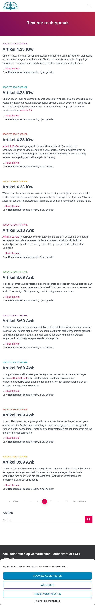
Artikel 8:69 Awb (18, 277)
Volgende (78, 501)
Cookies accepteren (47, 575)
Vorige (14, 501)
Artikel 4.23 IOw (17, 49)
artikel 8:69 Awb (19, 378)
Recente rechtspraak (15, 44)
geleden (46, 72)
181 (66, 501)
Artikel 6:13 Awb (18, 230)
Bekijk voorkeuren (47, 593)
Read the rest (12, 68)
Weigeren (47, 584)
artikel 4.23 (26, 110)
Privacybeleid (41, 601)
